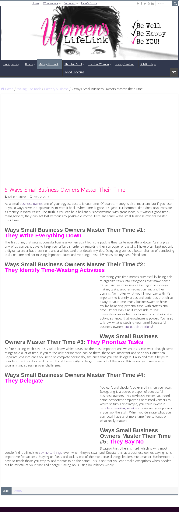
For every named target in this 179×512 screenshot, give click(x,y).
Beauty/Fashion (124, 64)
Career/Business (56, 89)
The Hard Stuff (73, 64)
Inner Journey (11, 64)
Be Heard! (69, 3)
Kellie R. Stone (17, 197)
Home (35, 3)
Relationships (148, 64)
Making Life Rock (48, 64)
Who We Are (50, 3)
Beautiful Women (98, 64)
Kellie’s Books (89, 3)
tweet (17, 490)
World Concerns (74, 72)
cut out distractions (138, 327)
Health (29, 64)
